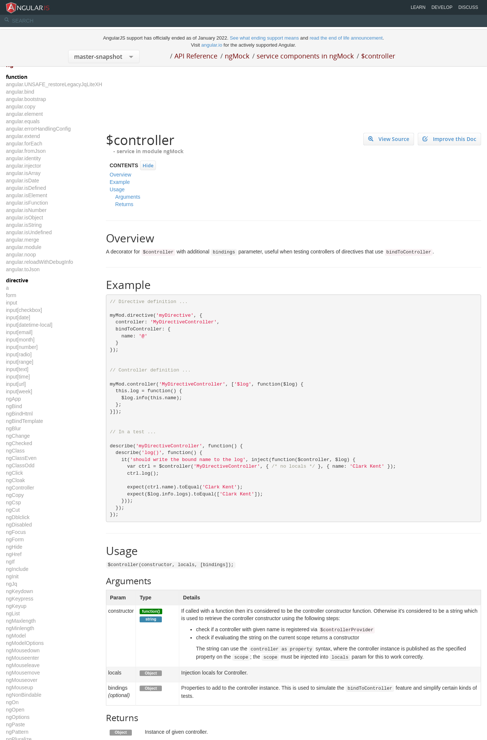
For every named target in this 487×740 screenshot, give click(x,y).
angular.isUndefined (29, 232)
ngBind (14, 406)
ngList (13, 613)
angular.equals (23, 121)
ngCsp (13, 502)
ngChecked (19, 443)
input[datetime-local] (29, 325)
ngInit (12, 576)
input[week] (19, 391)
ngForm (15, 539)
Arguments (127, 197)
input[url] (16, 384)
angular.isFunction (27, 203)
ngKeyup (16, 606)
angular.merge (22, 240)
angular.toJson (23, 269)
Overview (120, 175)
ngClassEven (21, 458)
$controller (378, 55)
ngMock (237, 55)
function (16, 76)
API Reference (195, 55)
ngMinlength (20, 628)
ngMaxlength (21, 621)
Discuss (468, 7)
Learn (418, 7)
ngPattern (17, 732)
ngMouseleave (23, 665)
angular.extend (23, 136)
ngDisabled (19, 525)
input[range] (19, 362)
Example (120, 182)
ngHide (14, 547)
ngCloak (15, 480)
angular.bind (20, 92)
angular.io (211, 45)
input (11, 303)
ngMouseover (21, 680)
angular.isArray (23, 173)
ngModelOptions (25, 643)
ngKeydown (19, 591)
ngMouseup (19, 687)
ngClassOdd (20, 465)
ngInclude (17, 569)
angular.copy (20, 107)
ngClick (14, 473)
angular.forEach (24, 144)
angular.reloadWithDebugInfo (39, 262)
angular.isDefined (26, 188)
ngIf (10, 562)
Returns (124, 204)
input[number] (22, 347)
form (11, 295)
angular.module (23, 247)
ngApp (13, 399)
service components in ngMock (305, 55)
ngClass (15, 451)
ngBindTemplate (24, 421)
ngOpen (15, 710)
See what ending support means (265, 38)
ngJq (11, 584)
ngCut (13, 510)
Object (151, 673)
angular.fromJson (26, 151)
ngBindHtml (19, 414)
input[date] (18, 317)
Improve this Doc (449, 138)
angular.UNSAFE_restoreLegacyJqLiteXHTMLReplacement (74, 84)
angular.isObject (24, 218)
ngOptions (18, 717)
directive (17, 280)
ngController (20, 488)
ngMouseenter (22, 658)
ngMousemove (23, 673)
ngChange (18, 436)
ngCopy (15, 495)
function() (151, 611)
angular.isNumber (26, 210)
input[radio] (18, 354)
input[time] (18, 377)
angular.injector (23, 166)
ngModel (16, 636)
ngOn (12, 702)
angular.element (24, 114)
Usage (117, 189)
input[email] (19, 332)
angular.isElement (26, 195)
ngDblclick (18, 517)
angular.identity (23, 158)
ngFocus (16, 532)
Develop (442, 7)
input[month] (20, 340)
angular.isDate (22, 181)
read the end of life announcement (346, 38)
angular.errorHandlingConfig (38, 129)
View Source (388, 138)
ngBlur (13, 428)
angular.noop (21, 255)
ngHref (13, 554)
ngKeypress (19, 599)
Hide (148, 165)
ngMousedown (23, 650)
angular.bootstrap (26, 99)
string (151, 619)
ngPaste (15, 724)
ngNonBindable (23, 695)
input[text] (17, 369)
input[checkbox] (24, 310)
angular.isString (24, 225)
